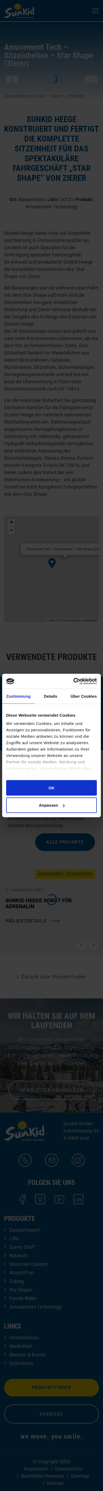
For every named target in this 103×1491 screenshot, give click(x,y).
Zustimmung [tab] (18, 696)
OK (52, 787)
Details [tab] (50, 696)
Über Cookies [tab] (84, 696)
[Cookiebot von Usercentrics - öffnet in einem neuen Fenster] (74, 681)
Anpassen (52, 805)
